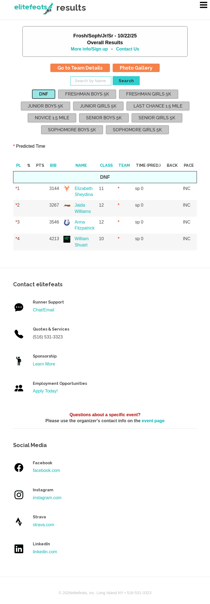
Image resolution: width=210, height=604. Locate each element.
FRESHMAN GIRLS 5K (148, 94)
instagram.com (47, 497)
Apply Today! (45, 391)
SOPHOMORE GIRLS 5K (137, 129)
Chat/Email (43, 310)
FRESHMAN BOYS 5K (87, 94)
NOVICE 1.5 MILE (52, 117)
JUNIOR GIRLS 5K (98, 106)
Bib (53, 165)
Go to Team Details (80, 68)
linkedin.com (45, 551)
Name (81, 165)
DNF (43, 94)
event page (153, 420)
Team (124, 165)
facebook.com (46, 470)
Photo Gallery (136, 68)
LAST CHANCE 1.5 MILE (157, 106)
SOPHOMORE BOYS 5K (72, 129)
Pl (18, 165)
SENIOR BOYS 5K (104, 117)
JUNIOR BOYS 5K (45, 106)
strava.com (43, 524)
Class (106, 165)
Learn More (44, 364)
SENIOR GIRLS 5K (157, 117)
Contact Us (127, 49)
